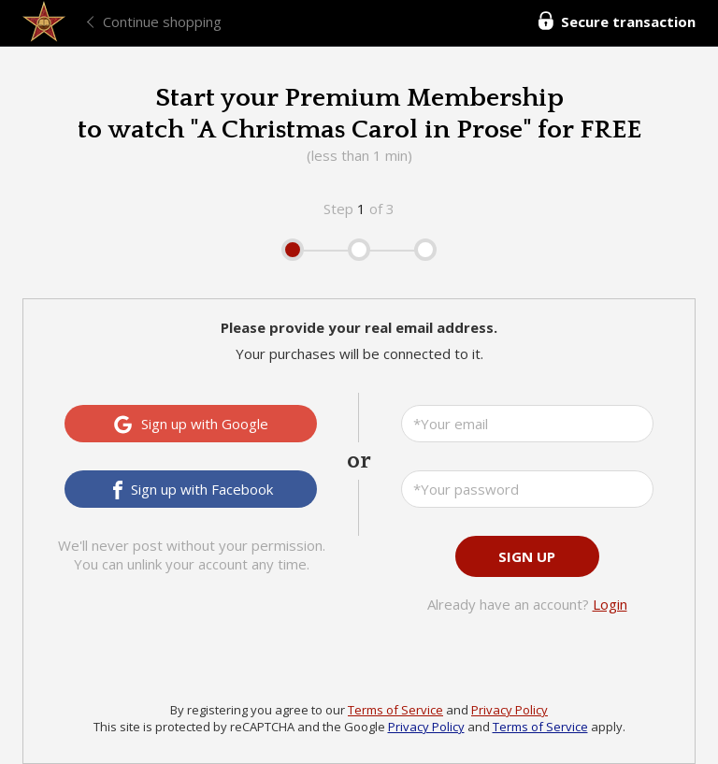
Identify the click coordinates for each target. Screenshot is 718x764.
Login (610, 604)
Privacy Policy (509, 709)
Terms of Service (395, 709)
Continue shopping (162, 21)
